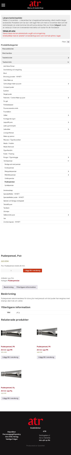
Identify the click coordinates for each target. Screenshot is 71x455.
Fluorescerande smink (10, 108)
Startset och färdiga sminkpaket (13, 201)
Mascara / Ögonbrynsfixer (12, 140)
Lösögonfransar (8, 133)
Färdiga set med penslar (13, 164)
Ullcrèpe (6, 211)
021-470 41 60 (44, 440)
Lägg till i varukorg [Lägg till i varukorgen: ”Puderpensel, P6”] (46, 357)
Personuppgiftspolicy (12, 434)
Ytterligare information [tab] (26, 287)
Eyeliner (6, 91)
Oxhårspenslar (9, 178)
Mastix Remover (8, 147)
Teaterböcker (7, 58)
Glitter (5, 115)
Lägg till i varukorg (32, 270)
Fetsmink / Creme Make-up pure (14, 98)
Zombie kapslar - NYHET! (11, 222)
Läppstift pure (7, 122)
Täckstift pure (7, 204)
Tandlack (6, 208)
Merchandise (7, 53)
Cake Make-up (8, 80)
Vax (4, 218)
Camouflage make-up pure (12, 84)
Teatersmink (7, 62)
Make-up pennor (8, 136)
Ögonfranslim (7, 150)
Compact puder (8, 87)
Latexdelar (6, 129)
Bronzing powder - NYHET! (12, 76)
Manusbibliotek (8, 49)
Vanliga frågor (12, 439)
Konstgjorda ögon (9, 119)
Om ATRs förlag (11, 437)
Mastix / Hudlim (8, 143)
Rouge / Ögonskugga (10, 157)
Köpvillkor (12, 432)
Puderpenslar (10, 182)
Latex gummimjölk (9, 126)
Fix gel (5, 101)
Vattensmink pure (9, 215)
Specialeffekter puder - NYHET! (13, 197)
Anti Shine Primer (9, 66)
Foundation (7, 112)
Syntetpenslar (9, 185)
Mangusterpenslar (10, 171)
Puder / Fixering (8, 154)
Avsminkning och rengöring (12, 70)
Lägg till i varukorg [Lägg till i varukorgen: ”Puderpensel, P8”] (10, 357)
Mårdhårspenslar (10, 175)
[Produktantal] (12, 270)
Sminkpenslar (8, 161)
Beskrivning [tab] (9, 287)
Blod (5, 73)
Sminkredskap (8, 190)
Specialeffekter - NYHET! (11, 194)
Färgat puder (7, 94)
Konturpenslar (9, 168)
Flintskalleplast (8, 105)
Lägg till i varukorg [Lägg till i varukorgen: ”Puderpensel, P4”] (10, 398)
